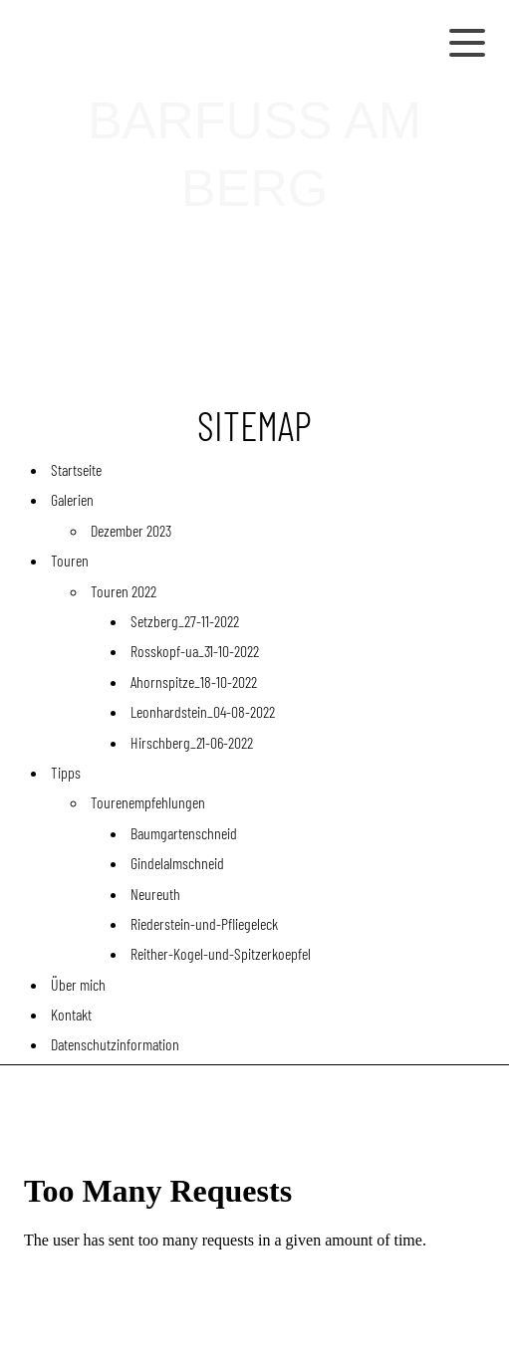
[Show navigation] (467, 42)
